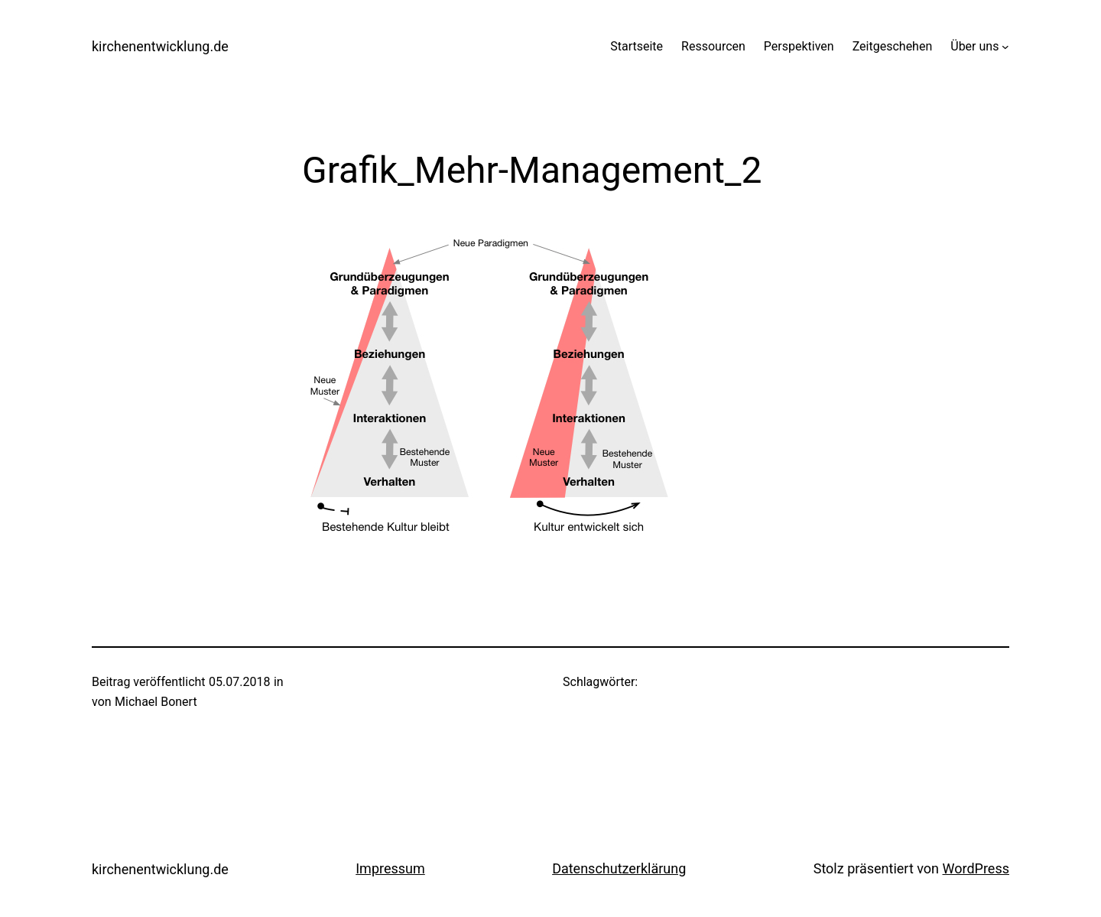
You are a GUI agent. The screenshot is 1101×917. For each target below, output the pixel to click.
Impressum (390, 868)
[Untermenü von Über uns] (1005, 46)
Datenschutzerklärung (619, 868)
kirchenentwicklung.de (160, 46)
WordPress (976, 868)
